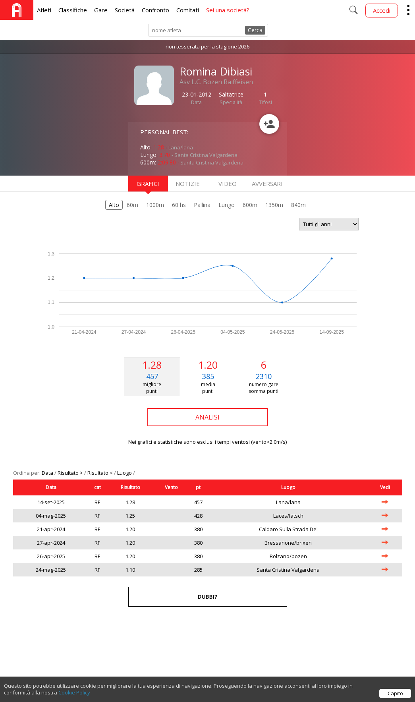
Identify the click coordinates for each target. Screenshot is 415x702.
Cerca (255, 30)
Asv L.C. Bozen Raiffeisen (216, 81)
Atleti (44, 10)
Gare (101, 10)
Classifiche (72, 10)
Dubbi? (207, 596)
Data (48, 472)
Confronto (155, 10)
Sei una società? (227, 10)
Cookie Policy (74, 695)
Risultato (130, 487)
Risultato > (71, 472)
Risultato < (100, 472)
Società (125, 10)
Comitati (187, 10)
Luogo (125, 472)
